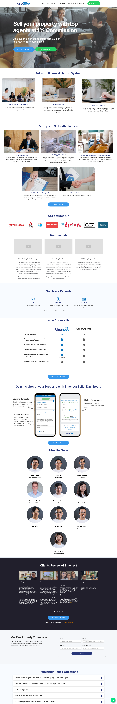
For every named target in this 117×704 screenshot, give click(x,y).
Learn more (58, 204)
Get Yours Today (59, 443)
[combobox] (86, 641)
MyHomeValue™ (61, 3)
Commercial (72, 3)
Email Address (86, 645)
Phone (84, 638)
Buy (48, 3)
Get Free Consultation (24, 49)
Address (62, 645)
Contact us (80, 3)
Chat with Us (95, 3)
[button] (43, 3)
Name (61, 638)
